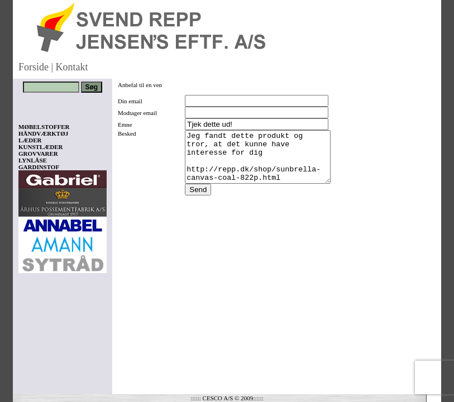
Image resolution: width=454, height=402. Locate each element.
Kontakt (72, 67)
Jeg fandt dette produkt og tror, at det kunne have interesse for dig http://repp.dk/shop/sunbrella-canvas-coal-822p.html (260, 162)
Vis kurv (33, 335)
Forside (33, 67)
